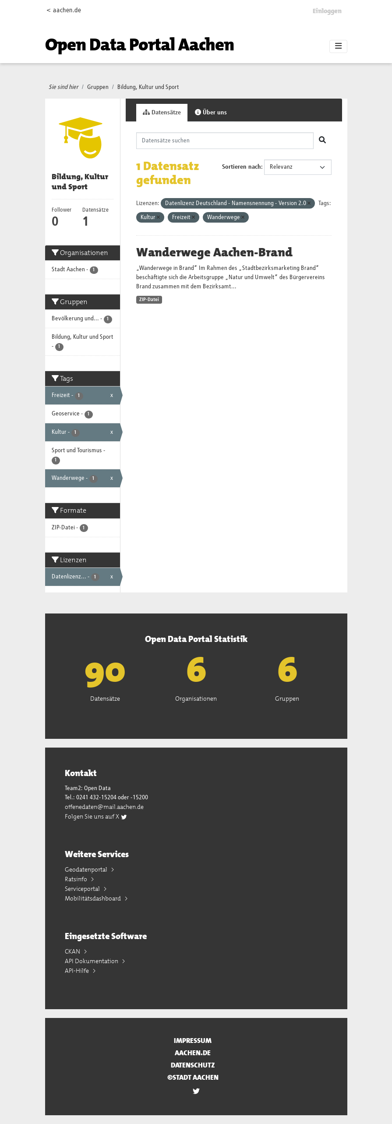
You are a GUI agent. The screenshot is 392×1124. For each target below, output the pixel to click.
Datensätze (162, 112)
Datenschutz (193, 1065)
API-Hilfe (77, 971)
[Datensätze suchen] (225, 140)
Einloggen (327, 11)
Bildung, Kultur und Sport (148, 87)
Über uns (211, 112)
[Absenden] (322, 140)
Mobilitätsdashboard (93, 898)
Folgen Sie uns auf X (96, 816)
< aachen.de (63, 10)
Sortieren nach (241, 167)
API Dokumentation (92, 961)
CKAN (73, 951)
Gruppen (98, 87)
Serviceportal (83, 889)
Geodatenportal (87, 869)
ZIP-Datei (149, 300)
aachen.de (193, 1052)
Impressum (193, 1040)
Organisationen (196, 698)
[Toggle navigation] (338, 46)
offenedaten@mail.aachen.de (104, 807)
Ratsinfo (76, 879)
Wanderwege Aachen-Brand (214, 252)
